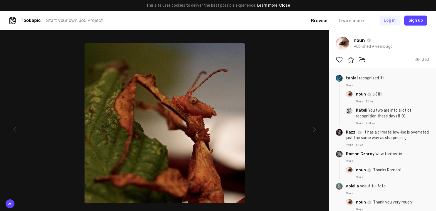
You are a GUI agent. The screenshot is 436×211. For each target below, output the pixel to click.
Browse (319, 20)
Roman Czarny (360, 154)
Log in (390, 20)
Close (284, 5)
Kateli (362, 110)
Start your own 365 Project (74, 20)
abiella (353, 186)
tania (351, 78)
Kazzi (351, 132)
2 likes (371, 123)
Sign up (415, 20)
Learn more (267, 5)
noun (361, 94)
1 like (369, 101)
